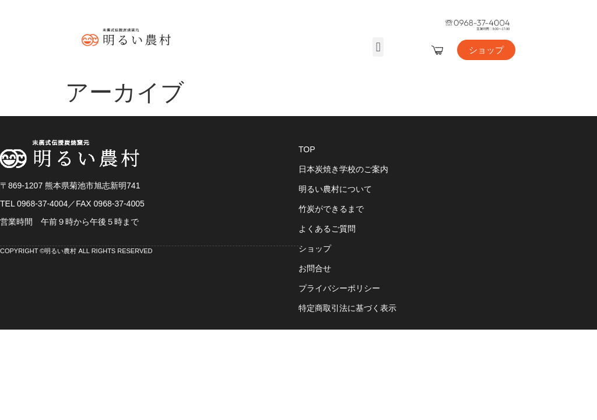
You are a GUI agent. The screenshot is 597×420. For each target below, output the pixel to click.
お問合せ (314, 268)
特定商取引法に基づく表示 (347, 308)
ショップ (314, 248)
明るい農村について (335, 189)
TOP (306, 149)
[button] (378, 47)
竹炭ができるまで (331, 209)
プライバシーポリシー (339, 288)
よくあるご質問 (327, 228)
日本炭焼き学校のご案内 (343, 169)
